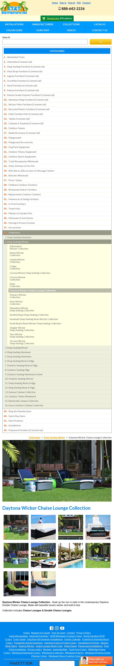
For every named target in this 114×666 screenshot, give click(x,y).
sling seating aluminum (18, 340)
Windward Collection (53, 639)
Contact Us (99, 30)
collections (12, 221)
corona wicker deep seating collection (30, 261)
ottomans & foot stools (18, 208)
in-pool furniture (15, 194)
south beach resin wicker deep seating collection (35, 312)
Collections (71, 24)
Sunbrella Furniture (39, 623)
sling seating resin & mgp (20, 376)
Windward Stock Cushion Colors (65, 643)
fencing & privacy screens (19, 212)
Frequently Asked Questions (28, 629)
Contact (86, 2)
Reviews (47, 636)
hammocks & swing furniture (21, 190)
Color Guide (14, 30)
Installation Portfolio (88, 629)
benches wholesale (16, 168)
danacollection (15, 273)
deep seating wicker (17, 230)
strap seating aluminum (18, 345)
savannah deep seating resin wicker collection (34, 307)
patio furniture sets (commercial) (23, 110)
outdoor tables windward (20, 385)
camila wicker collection (17, 249)
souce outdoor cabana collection (24, 394)
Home (55, 2)
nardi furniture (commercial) (20, 83)
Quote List (53, 18)
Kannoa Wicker (26, 633)
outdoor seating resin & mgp (21, 354)
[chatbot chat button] (97, 660)
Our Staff (42, 30)
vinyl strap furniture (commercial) (23, 70)
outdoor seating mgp (17, 358)
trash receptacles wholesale (21, 154)
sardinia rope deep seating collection (29, 303)
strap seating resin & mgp (19, 349)
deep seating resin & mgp (20, 371)
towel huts (12, 199)
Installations (14, 24)
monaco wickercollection (18, 284)
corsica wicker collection (18, 267)
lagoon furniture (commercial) (21, 74)
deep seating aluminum (18, 225)
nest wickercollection (16, 291)
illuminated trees (14, 57)
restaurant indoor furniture (20, 181)
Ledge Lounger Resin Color (49, 633)
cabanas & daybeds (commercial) (23, 119)
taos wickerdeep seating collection (22, 324)
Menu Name (70, 633)
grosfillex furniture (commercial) (22, 79)
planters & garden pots (18, 203)
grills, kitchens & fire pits (19, 159)
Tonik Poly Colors (78, 636)
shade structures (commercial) (22, 128)
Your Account (58, 619)
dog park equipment (17, 141)
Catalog (99, 24)
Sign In (63, 2)
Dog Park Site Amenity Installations (45, 626)
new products (13, 408)
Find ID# (92, 650)
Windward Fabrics (74, 639)
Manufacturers (42, 24)
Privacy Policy (83, 619)
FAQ (79, 2)
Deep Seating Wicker (54, 424)
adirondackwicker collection (19, 236)
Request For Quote (40, 619)
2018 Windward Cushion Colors (66, 623)
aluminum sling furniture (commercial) (26, 97)
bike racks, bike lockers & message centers (29, 163)
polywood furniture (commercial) (23, 417)
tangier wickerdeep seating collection (22, 317)
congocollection (15, 256)
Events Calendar (72, 626)
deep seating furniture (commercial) (24, 66)
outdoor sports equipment (20, 150)
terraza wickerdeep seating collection (22, 330)
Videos (71, 30)
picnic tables (13, 172)
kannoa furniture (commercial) (21, 88)
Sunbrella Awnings (18, 623)
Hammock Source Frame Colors (60, 629)
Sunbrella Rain (60, 636)
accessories (12, 216)
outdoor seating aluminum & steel (23, 363)
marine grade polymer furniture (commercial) (29, 92)
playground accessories (18, 137)
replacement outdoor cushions (22, 185)
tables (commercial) (17, 114)
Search (71, 2)
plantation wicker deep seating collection (22, 297)
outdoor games (14, 123)
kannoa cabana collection (20, 380)
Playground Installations (90, 633)
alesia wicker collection (17, 242)
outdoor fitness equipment (20, 145)
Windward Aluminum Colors (26, 639)
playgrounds (12, 132)
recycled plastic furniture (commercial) (26, 106)
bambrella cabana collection (21, 389)
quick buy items (14, 404)
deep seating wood (16, 336)
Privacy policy (34, 636)
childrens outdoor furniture (20, 176)
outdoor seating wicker (19, 367)
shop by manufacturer (17, 400)
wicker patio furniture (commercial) (25, 101)
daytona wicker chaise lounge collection (33, 279)
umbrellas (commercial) (18, 61)
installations (12, 413)
